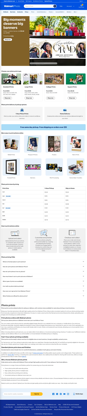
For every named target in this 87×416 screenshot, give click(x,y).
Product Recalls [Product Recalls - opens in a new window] (8, 407)
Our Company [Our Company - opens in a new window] (38, 404)
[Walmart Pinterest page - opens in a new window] (61, 394)
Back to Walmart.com (9, 1)
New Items (12, 12)
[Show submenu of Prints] (34, 12)
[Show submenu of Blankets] (71, 12)
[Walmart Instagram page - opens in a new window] (68, 394)
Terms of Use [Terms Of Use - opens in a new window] (53, 407)
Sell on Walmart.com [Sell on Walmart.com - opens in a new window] (50, 404)
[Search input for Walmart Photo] (38, 6)
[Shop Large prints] (33, 87)
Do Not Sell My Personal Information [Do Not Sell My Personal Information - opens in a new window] (41, 409)
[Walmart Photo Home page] (12, 6)
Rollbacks (5, 12)
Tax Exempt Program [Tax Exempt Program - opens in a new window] (28, 407)
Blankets (69, 12)
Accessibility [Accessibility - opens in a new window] (18, 407)
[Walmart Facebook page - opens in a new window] (53, 394)
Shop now (8, 40)
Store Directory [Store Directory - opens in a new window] (21, 404)
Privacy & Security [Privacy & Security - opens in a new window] (64, 407)
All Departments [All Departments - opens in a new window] (10, 404)
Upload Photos (48, 1)
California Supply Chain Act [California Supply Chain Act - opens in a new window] (21, 409)
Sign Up (36, 394)
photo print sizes (38, 353)
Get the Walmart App (42, 407)
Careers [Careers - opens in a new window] (30, 404)
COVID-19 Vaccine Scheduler (71, 404)
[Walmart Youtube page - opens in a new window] (64, 394)
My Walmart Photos (38, 1)
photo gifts (11, 355)
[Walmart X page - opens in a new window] (57, 394)
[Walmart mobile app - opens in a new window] (78, 394)
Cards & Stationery (41, 12)
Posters (51, 12)
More (75, 12)
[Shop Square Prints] (76, 87)
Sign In (81, 1)
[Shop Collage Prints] (54, 87)
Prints (32, 12)
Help (61, 6)
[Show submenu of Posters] (53, 12)
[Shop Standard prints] (11, 87)
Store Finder (21, 1)
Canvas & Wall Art (60, 12)
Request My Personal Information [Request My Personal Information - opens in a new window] (63, 409)
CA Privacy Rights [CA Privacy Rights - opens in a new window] (76, 407)
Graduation (20, 12)
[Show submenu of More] (77, 12)
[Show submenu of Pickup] (28, 12)
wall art (24, 356)
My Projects (29, 1)
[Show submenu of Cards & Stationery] (46, 12)
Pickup (26, 12)
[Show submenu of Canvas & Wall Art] (64, 12)
